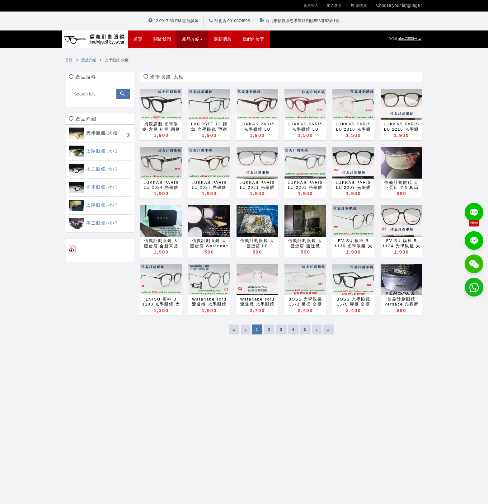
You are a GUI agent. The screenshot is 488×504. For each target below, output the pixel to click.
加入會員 (334, 5)
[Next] (317, 329)
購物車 (358, 5)
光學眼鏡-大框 (102, 132)
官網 (405, 38)
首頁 (141, 39)
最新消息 (222, 39)
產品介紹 (88, 60)
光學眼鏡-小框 (102, 186)
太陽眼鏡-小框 (102, 205)
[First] (234, 329)
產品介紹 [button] (192, 39)
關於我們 (162, 39)
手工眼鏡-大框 (102, 168)
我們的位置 (253, 39)
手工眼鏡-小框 (102, 223)
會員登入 (310, 5)
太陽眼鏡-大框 (102, 150)
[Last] (328, 329)
